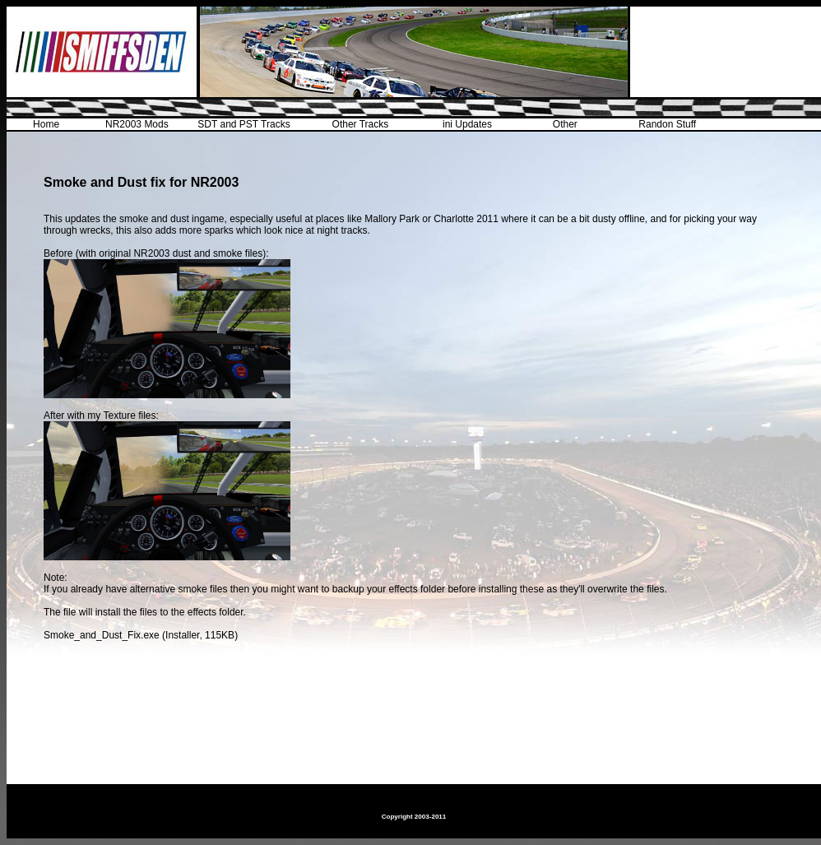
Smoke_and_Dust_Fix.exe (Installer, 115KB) (141, 635)
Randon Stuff (667, 124)
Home (46, 124)
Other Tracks (360, 124)
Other (565, 124)
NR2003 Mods (137, 124)
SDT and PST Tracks (243, 124)
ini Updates (467, 124)
